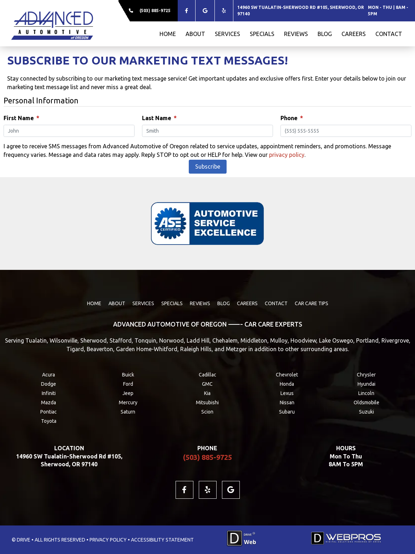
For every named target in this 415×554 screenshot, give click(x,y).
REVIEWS (296, 34)
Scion (207, 412)
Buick (128, 375)
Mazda (48, 402)
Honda (287, 384)
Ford (128, 384)
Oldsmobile (366, 402)
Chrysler (366, 375)
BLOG (325, 34)
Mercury (128, 402)
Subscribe (207, 166)
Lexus (287, 393)
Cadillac (207, 375)
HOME (168, 34)
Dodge (48, 384)
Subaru (287, 412)
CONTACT (388, 34)
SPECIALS (262, 34)
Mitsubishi (207, 402)
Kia (207, 393)
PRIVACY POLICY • (110, 540)
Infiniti (49, 393)
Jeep (127, 393)
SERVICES (227, 34)
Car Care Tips (311, 303)
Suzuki (366, 412)
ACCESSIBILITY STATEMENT (162, 540)
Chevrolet (287, 375)
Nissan (287, 402)
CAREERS (353, 34)
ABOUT (195, 34)
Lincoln (366, 393)
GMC (207, 384)
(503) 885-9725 (155, 10)
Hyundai (366, 384)
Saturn (128, 412)
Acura (48, 375)
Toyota (48, 421)
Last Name (159, 118)
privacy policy (286, 155)
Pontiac (48, 412)
